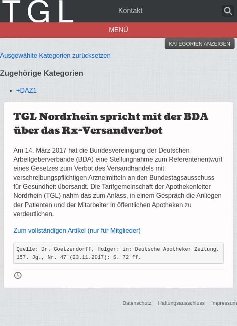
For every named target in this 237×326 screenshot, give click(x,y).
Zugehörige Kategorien (41, 73)
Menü (118, 29)
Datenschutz (136, 303)
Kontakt (130, 11)
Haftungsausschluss (181, 303)
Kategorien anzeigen (199, 44)
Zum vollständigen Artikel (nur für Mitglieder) (77, 230)
